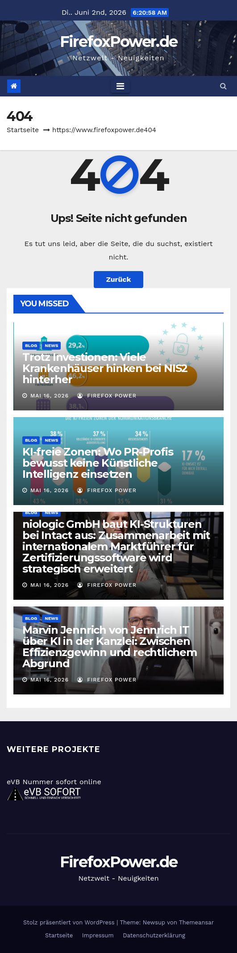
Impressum (98, 935)
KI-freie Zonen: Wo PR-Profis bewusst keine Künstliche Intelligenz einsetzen (97, 463)
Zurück (118, 279)
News (51, 345)
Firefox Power (106, 396)
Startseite (23, 130)
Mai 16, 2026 (49, 396)
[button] (223, 86)
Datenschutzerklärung (154, 935)
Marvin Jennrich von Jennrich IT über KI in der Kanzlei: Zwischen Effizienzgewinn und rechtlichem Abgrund (109, 646)
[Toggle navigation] (120, 86)
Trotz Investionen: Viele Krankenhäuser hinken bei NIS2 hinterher (104, 368)
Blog (31, 345)
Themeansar (196, 922)
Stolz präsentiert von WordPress (69, 922)
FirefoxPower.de (119, 41)
